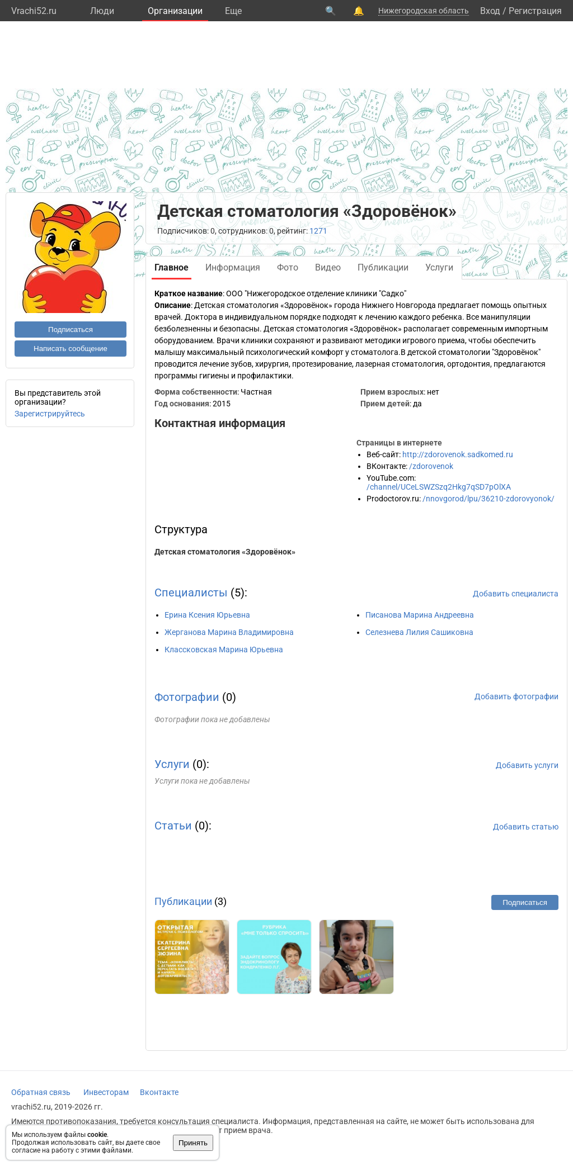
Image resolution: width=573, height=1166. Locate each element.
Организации (175, 11)
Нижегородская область (423, 10)
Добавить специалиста (515, 593)
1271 (318, 230)
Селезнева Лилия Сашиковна (419, 632)
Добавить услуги (527, 765)
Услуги (172, 764)
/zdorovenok (431, 466)
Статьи (173, 825)
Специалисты (191, 592)
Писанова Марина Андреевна (419, 614)
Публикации (183, 901)
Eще (233, 11)
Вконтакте (159, 1092)
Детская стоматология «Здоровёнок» (224, 551)
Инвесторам (106, 1092)
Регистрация (535, 11)
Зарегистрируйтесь (50, 413)
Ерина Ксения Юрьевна (207, 614)
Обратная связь (41, 1092)
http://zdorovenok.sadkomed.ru (457, 454)
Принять (193, 1143)
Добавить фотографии (516, 696)
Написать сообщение (70, 348)
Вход (490, 11)
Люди (102, 11)
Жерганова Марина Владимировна (229, 632)
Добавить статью (525, 826)
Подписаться (70, 329)
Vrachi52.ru (34, 11)
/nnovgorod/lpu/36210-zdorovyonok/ (488, 498)
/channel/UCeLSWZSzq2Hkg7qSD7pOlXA (439, 486)
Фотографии (186, 697)
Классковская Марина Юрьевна (224, 649)
